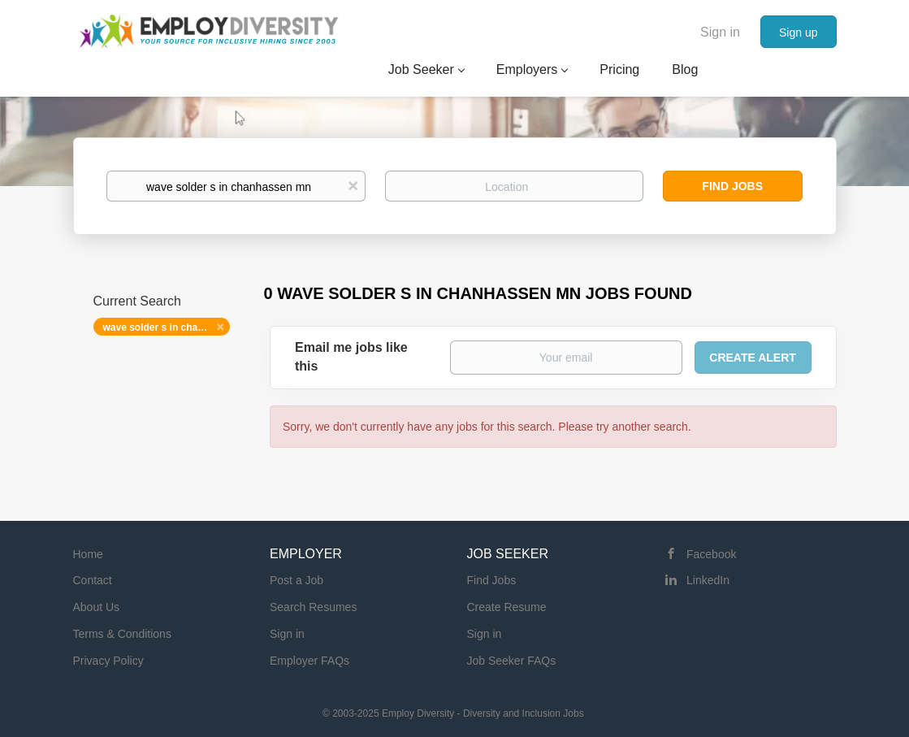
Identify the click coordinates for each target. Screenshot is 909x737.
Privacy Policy (108, 660)
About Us (96, 606)
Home (88, 554)
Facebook (711, 554)
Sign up (798, 32)
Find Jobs (732, 186)
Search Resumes (313, 606)
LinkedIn (707, 580)
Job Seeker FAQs (511, 660)
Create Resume (507, 606)
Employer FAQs (309, 660)
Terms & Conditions (122, 633)
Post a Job (296, 580)
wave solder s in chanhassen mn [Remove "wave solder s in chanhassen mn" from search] (167, 327)
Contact (92, 580)
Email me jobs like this (351, 356)
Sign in (720, 32)
